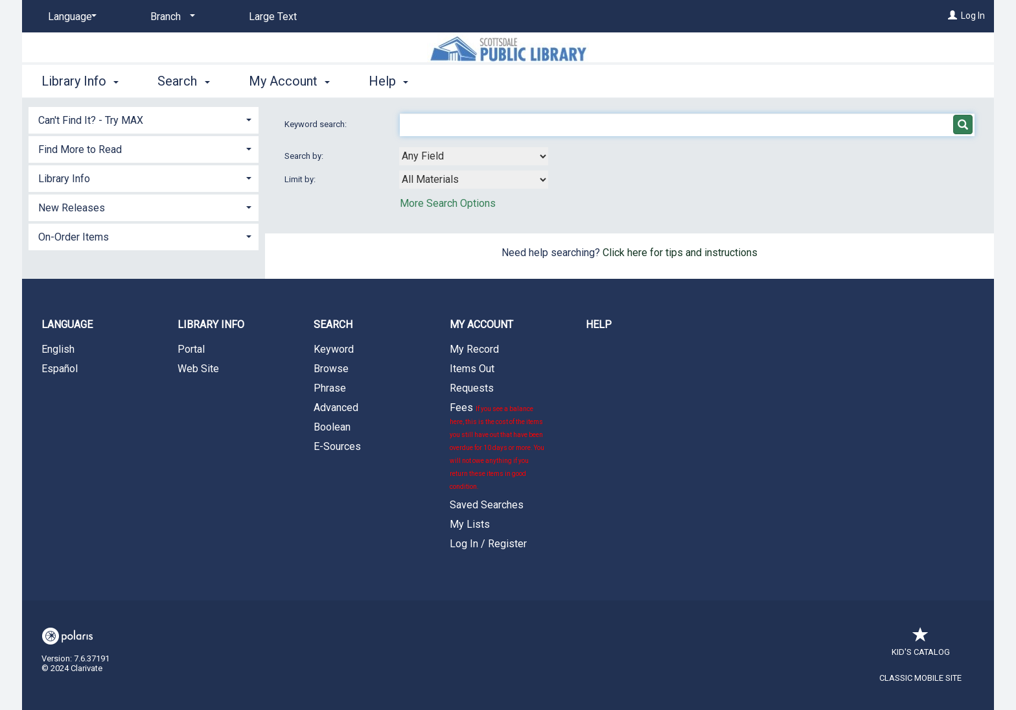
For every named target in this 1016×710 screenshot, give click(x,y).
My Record (474, 349)
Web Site (198, 368)
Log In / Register (488, 544)
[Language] (69, 17)
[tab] (144, 119)
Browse (331, 368)
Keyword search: (316, 124)
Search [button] (183, 81)
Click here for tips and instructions (680, 252)
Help (599, 324)
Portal (191, 349)
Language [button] (67, 324)
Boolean (332, 427)
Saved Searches (487, 505)
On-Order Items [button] (73, 237)
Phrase (330, 388)
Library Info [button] (80, 81)
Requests (472, 388)
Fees (497, 445)
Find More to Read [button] (80, 149)
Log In (973, 15)
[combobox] (473, 156)
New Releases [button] (71, 208)
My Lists (470, 524)
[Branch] (170, 17)
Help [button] (388, 81)
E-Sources (337, 446)
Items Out (472, 368)
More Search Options (448, 203)
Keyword (334, 349)
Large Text (273, 16)
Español (59, 368)
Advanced (336, 407)
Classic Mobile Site (920, 678)
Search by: (304, 156)
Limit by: (301, 179)
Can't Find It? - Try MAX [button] (90, 120)
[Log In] (952, 15)
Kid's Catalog (921, 645)
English (58, 349)
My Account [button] (289, 81)
